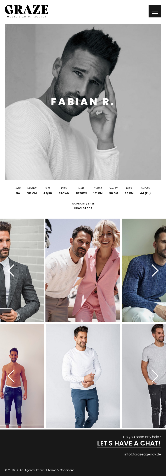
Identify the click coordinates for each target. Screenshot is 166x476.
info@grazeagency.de (142, 454)
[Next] (153, 270)
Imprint (40, 470)
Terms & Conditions (61, 470)
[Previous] (12, 270)
